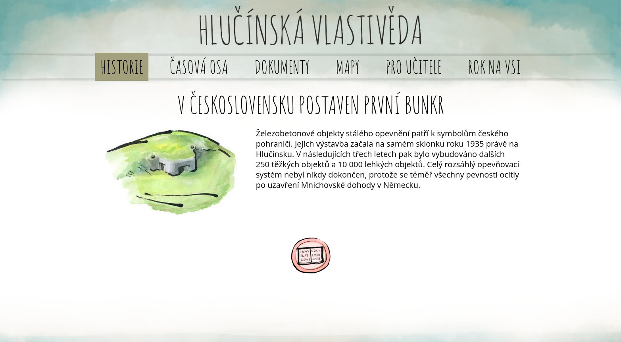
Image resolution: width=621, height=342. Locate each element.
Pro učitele (414, 66)
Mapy (348, 66)
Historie (121, 66)
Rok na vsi (494, 66)
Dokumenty (282, 66)
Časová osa (198, 66)
